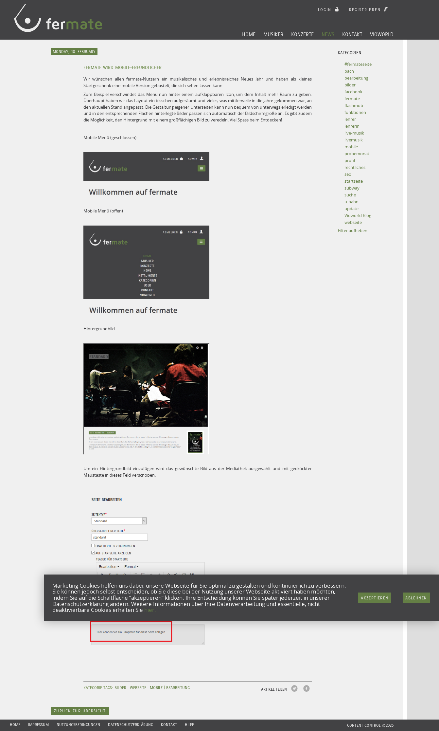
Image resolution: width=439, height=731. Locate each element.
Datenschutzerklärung (130, 724)
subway (352, 188)
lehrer (350, 119)
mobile (351, 147)
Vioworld (382, 34)
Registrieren (369, 9)
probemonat (356, 153)
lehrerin (352, 126)
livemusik (353, 140)
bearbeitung (356, 78)
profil (349, 160)
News (328, 34)
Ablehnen (416, 597)
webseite (353, 222)
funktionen (355, 112)
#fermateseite (358, 64)
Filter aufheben (352, 230)
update (351, 208)
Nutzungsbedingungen (78, 724)
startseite (353, 181)
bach (349, 71)
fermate (352, 98)
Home (248, 34)
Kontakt (352, 34)
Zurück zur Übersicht (80, 710)
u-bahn (351, 202)
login (329, 9)
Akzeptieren (374, 597)
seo (347, 174)
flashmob (353, 105)
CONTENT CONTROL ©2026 (370, 725)
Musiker (273, 34)
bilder (350, 85)
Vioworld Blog (357, 215)
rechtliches (354, 167)
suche (350, 195)
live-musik (354, 133)
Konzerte (302, 34)
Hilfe (189, 724)
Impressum (38, 724)
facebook (353, 92)
